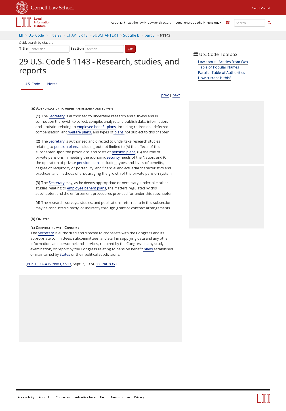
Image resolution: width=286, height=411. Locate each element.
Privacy (139, 397)
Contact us (63, 397)
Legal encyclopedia (189, 23)
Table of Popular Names (218, 67)
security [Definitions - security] (113, 157)
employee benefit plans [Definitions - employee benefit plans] (96, 126)
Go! (130, 49)
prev (165, 95)
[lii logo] (33, 22)
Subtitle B (131, 35)
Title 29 (55, 35)
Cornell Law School (51, 7)
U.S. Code (32, 83)
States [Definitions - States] (65, 254)
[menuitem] (117, 22)
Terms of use (120, 397)
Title (23, 48)
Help (103, 397)
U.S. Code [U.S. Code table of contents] (36, 35)
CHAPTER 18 (77, 35)
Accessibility (26, 397)
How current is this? (214, 77)
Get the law (135, 23)
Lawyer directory (159, 23)
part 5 (150, 35)
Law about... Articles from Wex (223, 61)
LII (21, 35)
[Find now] (269, 22)
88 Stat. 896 (105, 264)
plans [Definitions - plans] (119, 132)
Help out (213, 23)
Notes (52, 83)
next (176, 95)
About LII (117, 23)
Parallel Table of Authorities (221, 72)
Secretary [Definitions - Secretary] (57, 116)
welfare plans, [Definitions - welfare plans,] (79, 132)
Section (77, 48)
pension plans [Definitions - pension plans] (66, 146)
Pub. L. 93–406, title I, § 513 (49, 264)
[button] (269, 22)
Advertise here (85, 397)
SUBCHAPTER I (105, 35)
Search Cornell (261, 8)
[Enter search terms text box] (249, 23)
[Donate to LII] (227, 22)
